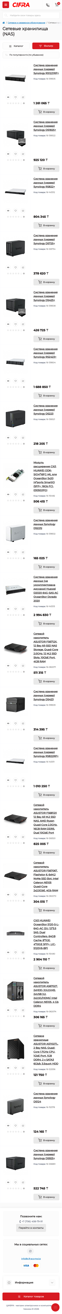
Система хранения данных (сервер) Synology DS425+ (45, 296)
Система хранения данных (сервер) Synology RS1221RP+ (46, 69)
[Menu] (5, 4)
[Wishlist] (15, 97)
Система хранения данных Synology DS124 (45, 1097)
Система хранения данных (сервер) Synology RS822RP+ (46, 752)
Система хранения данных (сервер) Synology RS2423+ (45, 352)
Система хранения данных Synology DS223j (45, 524)
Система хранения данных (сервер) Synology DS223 (45, 409)
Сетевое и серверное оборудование (26, 22)
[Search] (6, 15)
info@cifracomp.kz (31, 1258)
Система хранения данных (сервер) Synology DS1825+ (45, 125)
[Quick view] (8, 97)
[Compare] (22, 97)
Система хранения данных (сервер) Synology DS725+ (45, 239)
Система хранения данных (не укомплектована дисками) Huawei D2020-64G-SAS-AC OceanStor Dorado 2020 (45, 588)
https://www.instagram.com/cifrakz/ (30, 1251)
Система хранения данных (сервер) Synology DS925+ (45, 1154)
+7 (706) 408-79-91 (32, 1221)
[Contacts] (47, 5)
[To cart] (46, 112)
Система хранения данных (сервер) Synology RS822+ (45, 182)
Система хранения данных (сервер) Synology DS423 (45, 695)
